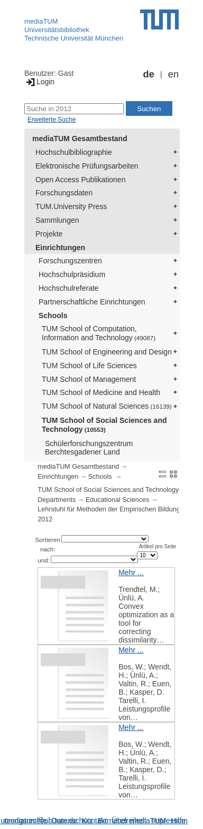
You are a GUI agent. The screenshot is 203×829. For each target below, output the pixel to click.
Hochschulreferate (69, 288)
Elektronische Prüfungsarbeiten (87, 166)
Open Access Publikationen (80, 179)
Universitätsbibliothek (56, 30)
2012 (45, 519)
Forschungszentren (70, 260)
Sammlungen (57, 220)
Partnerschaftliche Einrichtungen (92, 302)
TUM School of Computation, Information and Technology (98, 333)
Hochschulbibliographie (73, 152)
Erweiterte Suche (51, 119)
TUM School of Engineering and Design (107, 352)
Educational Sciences (117, 500)
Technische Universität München (73, 38)
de (148, 74)
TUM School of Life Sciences (89, 365)
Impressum (169, 820)
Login (39, 81)
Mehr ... (130, 572)
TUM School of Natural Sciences (107, 406)
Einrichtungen (60, 247)
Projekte (48, 234)
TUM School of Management (89, 379)
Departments (57, 500)
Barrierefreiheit (122, 820)
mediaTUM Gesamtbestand (79, 138)
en (173, 74)
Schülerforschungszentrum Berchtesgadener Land (89, 448)
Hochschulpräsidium (72, 274)
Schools (53, 315)
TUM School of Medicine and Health (101, 392)
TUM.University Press (71, 206)
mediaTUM (41, 21)
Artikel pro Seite (158, 546)
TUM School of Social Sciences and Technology (104, 424)
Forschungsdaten (64, 193)
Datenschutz (72, 820)
